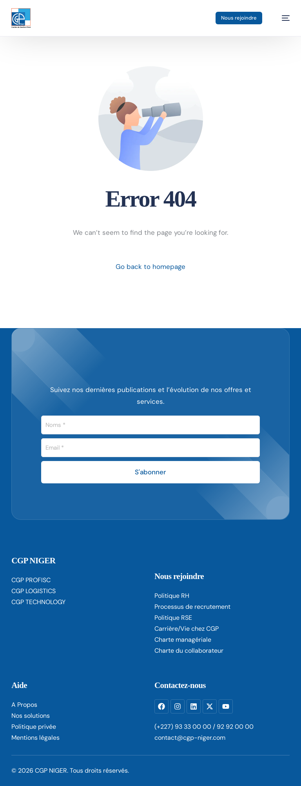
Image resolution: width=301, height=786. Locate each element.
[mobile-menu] (281, 18)
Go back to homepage (150, 266)
